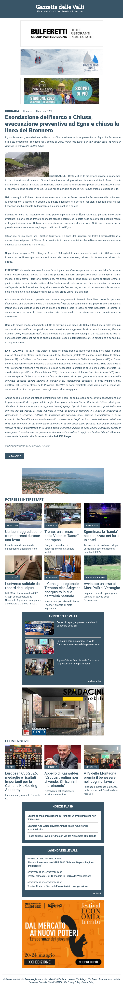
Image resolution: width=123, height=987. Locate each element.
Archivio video (94, 681)
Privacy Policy (74, 982)
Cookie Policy (88, 982)
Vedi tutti (97, 893)
